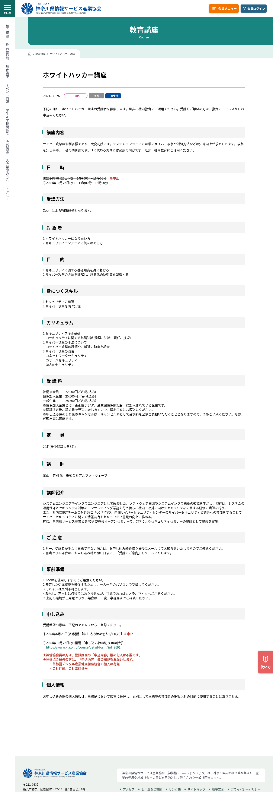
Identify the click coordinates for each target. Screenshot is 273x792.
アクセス (7, 193)
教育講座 (7, 71)
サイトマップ (196, 789)
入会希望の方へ (7, 170)
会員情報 (7, 146)
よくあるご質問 (151, 789)
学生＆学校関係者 (7, 122)
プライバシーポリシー (246, 789)
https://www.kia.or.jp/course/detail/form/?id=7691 (83, 647)
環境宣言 (218, 789)
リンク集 (175, 789)
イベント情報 (7, 93)
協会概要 (7, 31)
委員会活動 (7, 51)
